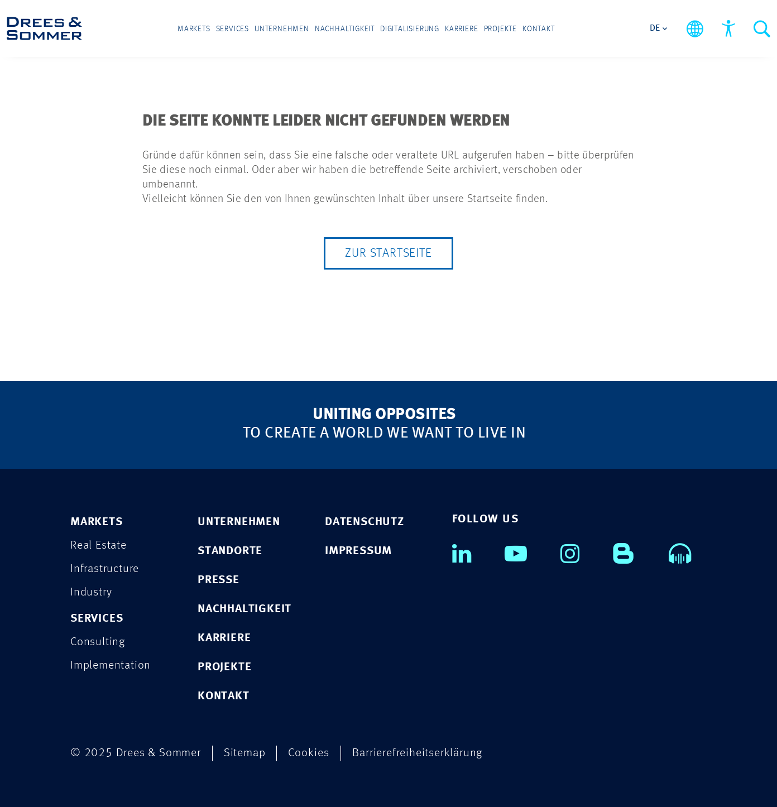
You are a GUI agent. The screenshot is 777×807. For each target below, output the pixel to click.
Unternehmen (282, 29)
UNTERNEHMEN (239, 522)
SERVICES (96, 619)
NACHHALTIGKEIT (244, 609)
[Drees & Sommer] (44, 28)
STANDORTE (230, 551)
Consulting (97, 642)
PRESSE (218, 580)
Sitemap (245, 753)
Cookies (308, 753)
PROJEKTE (224, 667)
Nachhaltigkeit (345, 29)
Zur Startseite (388, 253)
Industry (91, 592)
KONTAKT (224, 696)
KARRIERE (224, 638)
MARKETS (96, 522)
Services (232, 29)
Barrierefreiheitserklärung (417, 753)
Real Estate (98, 545)
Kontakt (538, 29)
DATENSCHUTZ (364, 522)
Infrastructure (104, 569)
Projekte (500, 29)
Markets (194, 29)
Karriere (461, 29)
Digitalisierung (409, 29)
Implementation (110, 665)
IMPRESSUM (358, 551)
